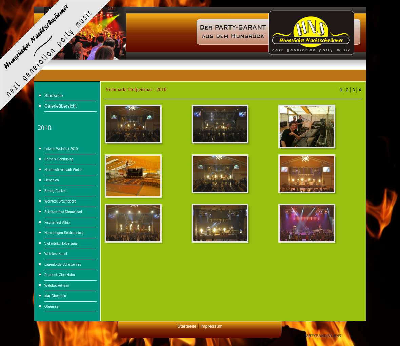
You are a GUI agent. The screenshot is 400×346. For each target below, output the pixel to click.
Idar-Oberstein (55, 296)
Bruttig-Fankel (54, 191)
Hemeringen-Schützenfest (64, 233)
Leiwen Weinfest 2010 (61, 149)
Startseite (186, 326)
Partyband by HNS (322, 335)
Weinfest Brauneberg (60, 201)
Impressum (211, 326)
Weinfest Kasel (55, 254)
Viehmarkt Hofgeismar (61, 243)
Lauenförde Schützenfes (62, 264)
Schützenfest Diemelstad (63, 212)
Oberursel (51, 306)
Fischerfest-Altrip (57, 222)
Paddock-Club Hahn (59, 275)
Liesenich (51, 180)
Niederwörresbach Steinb (63, 170)
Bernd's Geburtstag (59, 159)
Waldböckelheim (56, 285)
